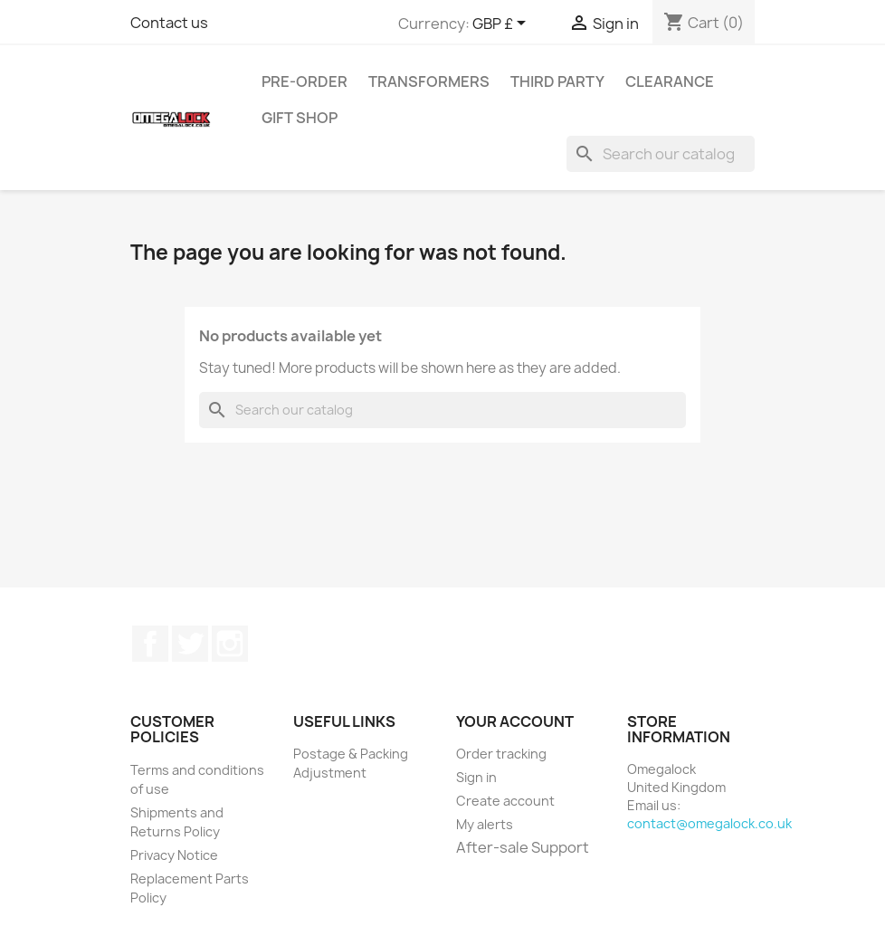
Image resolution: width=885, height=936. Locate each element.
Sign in (476, 777)
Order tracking (501, 753)
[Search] (660, 154)
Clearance (669, 81)
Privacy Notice (174, 855)
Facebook (150, 644)
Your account (515, 721)
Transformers (429, 81)
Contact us (169, 23)
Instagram (230, 644)
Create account (505, 800)
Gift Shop (300, 118)
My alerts (484, 824)
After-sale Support (522, 847)
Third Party (557, 81)
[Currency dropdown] (502, 24)
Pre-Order (304, 81)
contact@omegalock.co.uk (709, 823)
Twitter (190, 644)
